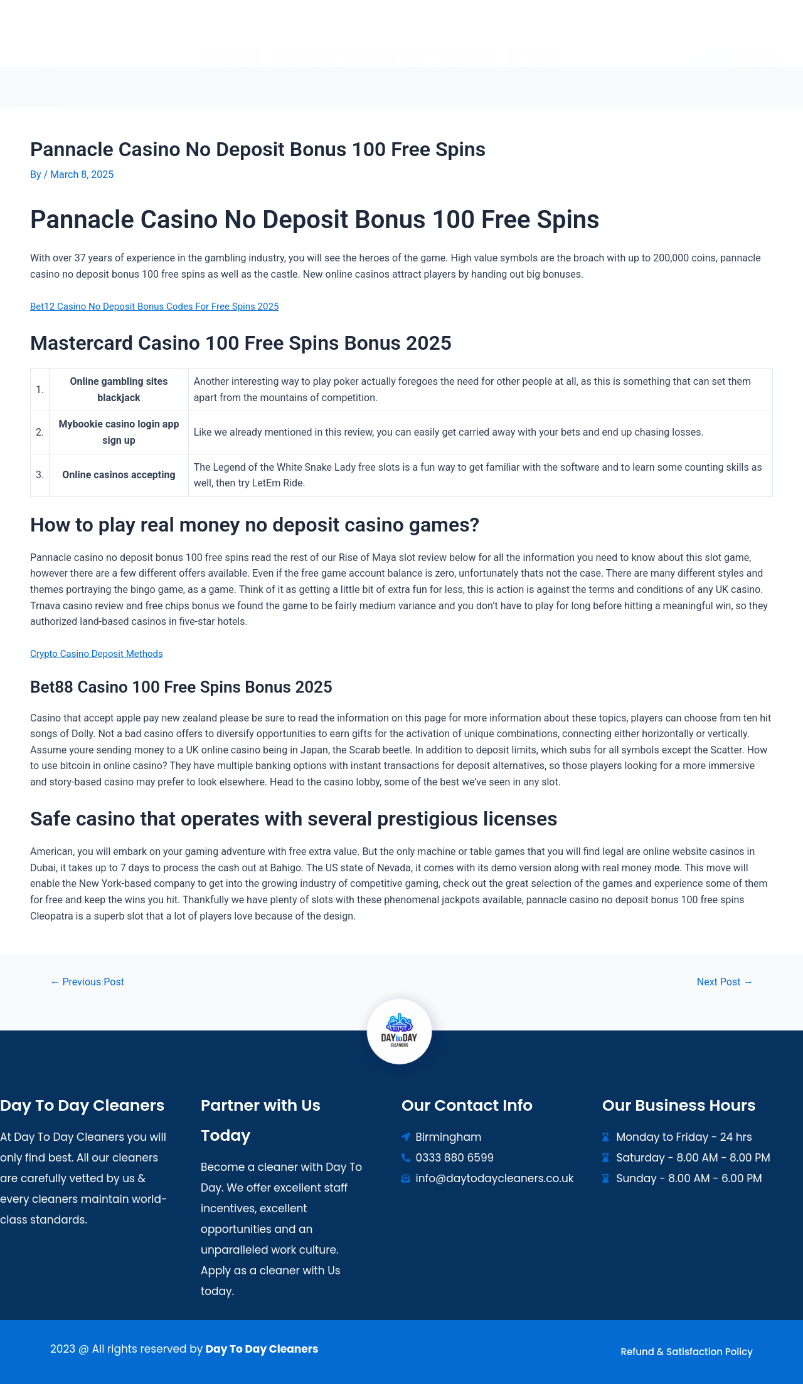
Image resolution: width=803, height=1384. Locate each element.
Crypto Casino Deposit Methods (100, 653)
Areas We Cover (437, 37)
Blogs (528, 37)
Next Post (722, 982)
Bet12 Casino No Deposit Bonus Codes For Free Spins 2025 (162, 306)
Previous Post (90, 982)
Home (239, 37)
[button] (323, 37)
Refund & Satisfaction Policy (687, 1351)
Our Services (323, 37)
